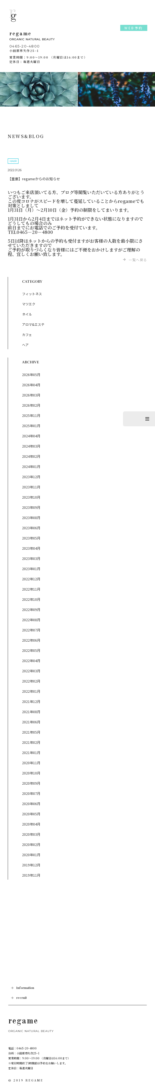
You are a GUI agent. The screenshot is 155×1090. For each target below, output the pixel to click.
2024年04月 (31, 435)
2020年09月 (31, 783)
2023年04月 (31, 548)
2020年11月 (31, 762)
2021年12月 (31, 701)
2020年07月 (31, 793)
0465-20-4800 (24, 46)
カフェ (27, 334)
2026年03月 (31, 395)
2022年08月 (31, 619)
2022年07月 (31, 630)
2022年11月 (31, 589)
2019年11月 (31, 875)
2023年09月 (31, 507)
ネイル (27, 314)
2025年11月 (31, 415)
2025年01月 (31, 425)
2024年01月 (31, 466)
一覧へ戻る (138, 259)
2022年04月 (31, 660)
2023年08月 (31, 517)
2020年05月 (31, 813)
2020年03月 (31, 834)
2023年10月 (31, 497)
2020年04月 (31, 824)
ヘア (25, 344)
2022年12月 (31, 578)
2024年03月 (31, 446)
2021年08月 (31, 711)
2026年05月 (31, 374)
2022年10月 (31, 599)
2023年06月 (31, 527)
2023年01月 (31, 568)
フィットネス (32, 293)
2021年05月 (31, 732)
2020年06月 (31, 803)
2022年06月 (31, 640)
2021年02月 (31, 742)
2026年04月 (31, 384)
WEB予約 (133, 27)
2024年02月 (31, 456)
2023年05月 (31, 538)
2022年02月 (31, 681)
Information (25, 988)
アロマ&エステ (33, 324)
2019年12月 (31, 865)
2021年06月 (31, 721)
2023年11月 (31, 487)
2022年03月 (31, 670)
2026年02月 (31, 405)
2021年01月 (31, 752)
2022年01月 (31, 691)
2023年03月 (31, 558)
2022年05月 (31, 650)
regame (77, 36)
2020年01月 (31, 854)
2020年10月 (31, 773)
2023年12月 (31, 476)
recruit (21, 998)
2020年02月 (31, 844)
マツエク (28, 303)
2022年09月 (31, 609)
